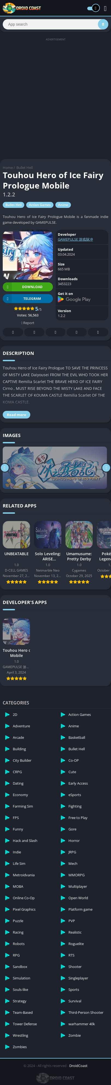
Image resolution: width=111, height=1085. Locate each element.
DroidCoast (78, 1065)
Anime (63, 204)
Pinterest (55, 332)
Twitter (34, 332)
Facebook (13, 332)
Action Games (40, 204)
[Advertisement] (55, 98)
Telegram (76, 332)
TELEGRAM (22, 298)
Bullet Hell (24, 167)
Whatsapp (98, 332)
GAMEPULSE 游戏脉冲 (75, 239)
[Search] (55, 24)
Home (8, 167)
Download (23, 286)
